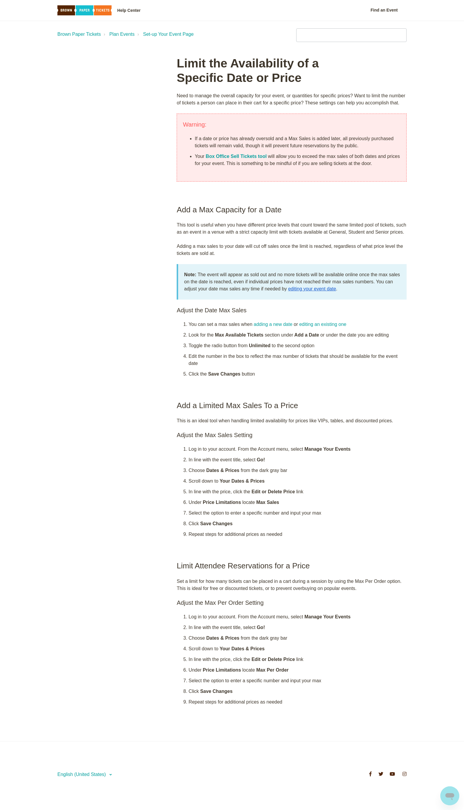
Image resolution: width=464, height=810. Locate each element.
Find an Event (384, 10)
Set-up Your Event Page (168, 34)
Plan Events (121, 34)
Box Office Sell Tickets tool (236, 156)
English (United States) (82, 774)
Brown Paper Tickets (79, 34)
